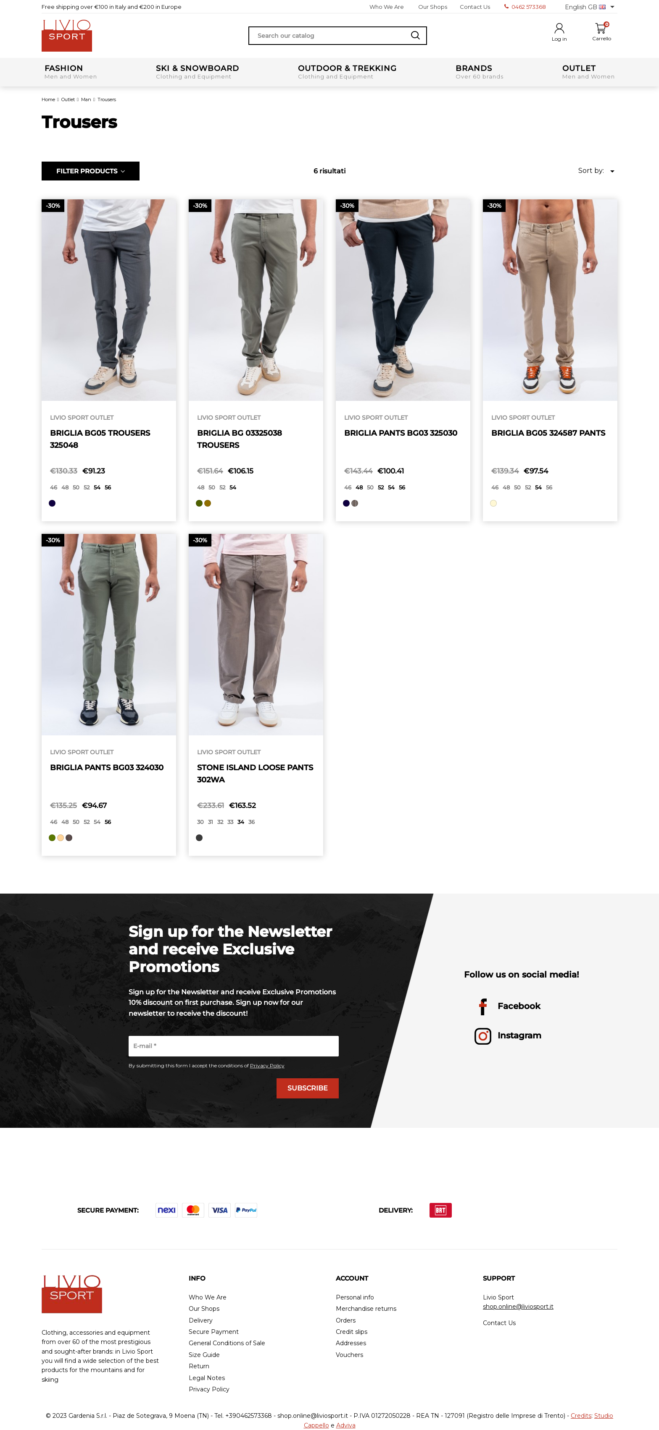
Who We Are (386, 6)
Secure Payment (214, 1332)
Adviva (346, 1425)
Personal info (355, 1297)
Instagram (507, 1036)
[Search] (337, 35)
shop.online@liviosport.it (518, 1306)
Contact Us (475, 6)
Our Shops (432, 6)
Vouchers (349, 1355)
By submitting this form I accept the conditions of (207, 1066)
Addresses (351, 1343)
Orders (346, 1320)
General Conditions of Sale (227, 1343)
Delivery (201, 1320)
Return (199, 1366)
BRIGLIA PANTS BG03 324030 (106, 767)
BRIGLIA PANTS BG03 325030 (400, 433)
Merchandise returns (366, 1308)
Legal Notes (207, 1378)
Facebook (507, 1007)
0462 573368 (525, 6)
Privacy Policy (267, 1065)
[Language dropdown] (591, 7)
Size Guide (204, 1355)
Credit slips (351, 1332)
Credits (581, 1416)
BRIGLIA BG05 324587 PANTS (548, 433)
